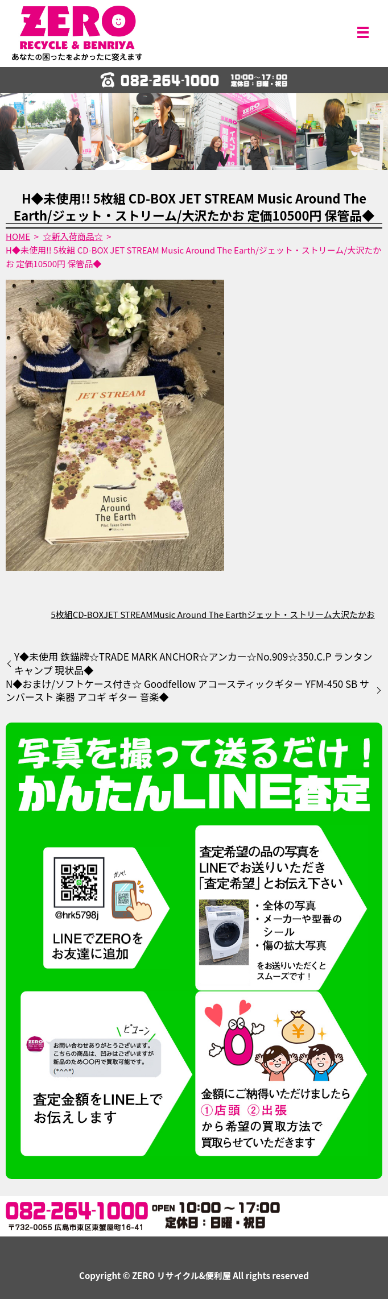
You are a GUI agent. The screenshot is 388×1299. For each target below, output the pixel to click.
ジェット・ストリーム (289, 614)
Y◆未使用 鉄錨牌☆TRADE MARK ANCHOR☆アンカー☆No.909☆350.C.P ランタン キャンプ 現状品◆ (193, 663)
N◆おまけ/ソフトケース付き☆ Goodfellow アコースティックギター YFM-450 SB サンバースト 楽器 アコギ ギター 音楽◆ (187, 690)
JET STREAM (128, 614)
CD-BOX (88, 614)
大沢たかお (353, 614)
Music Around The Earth (199, 614)
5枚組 (61, 614)
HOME (18, 236)
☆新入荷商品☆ (73, 236)
